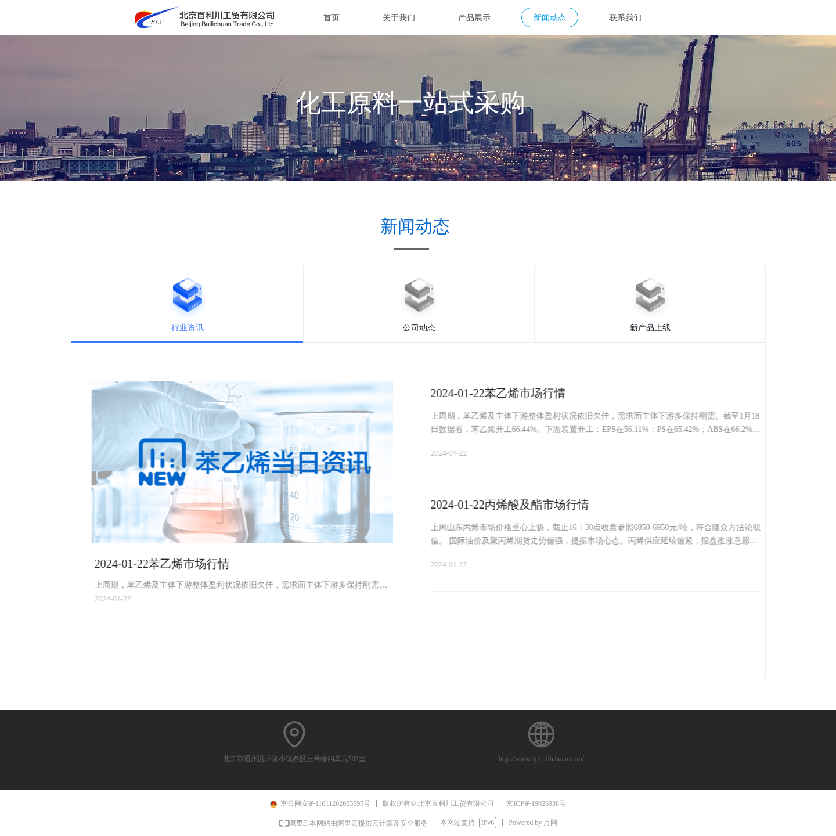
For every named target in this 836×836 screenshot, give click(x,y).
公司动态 (419, 327)
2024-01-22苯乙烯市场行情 (534, 393)
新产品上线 (650, 327)
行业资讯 (187, 327)
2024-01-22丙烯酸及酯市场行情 (546, 504)
